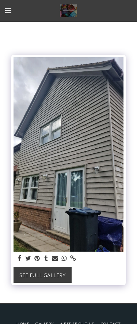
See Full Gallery (42, 275)
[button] (8, 10)
